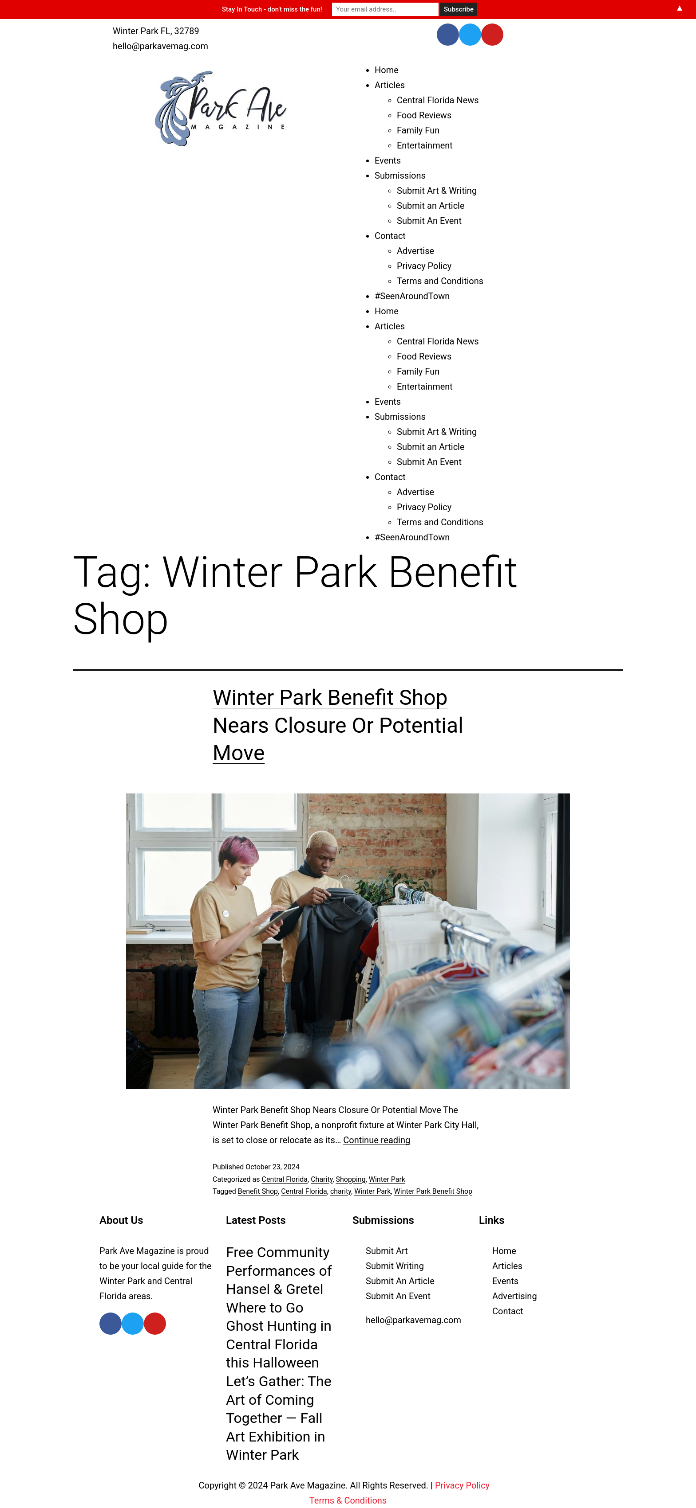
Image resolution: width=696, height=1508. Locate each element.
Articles (390, 85)
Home (387, 70)
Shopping (351, 1179)
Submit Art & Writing (437, 190)
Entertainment (425, 145)
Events (388, 160)
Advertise (415, 251)
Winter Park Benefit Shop (433, 1191)
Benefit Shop (258, 1191)
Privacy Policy (424, 266)
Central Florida (284, 1179)
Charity (321, 1179)
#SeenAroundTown (412, 296)
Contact (390, 235)
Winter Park (387, 1179)
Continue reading (376, 1140)
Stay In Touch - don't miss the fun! (272, 9)
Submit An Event (429, 220)
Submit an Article (431, 205)
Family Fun (418, 130)
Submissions (400, 175)
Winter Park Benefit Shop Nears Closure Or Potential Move (338, 725)
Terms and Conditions (440, 281)
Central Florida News (438, 100)
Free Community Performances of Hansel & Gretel (279, 1270)
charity (340, 1191)
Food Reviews (424, 115)
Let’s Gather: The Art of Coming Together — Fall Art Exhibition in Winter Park (279, 1418)
